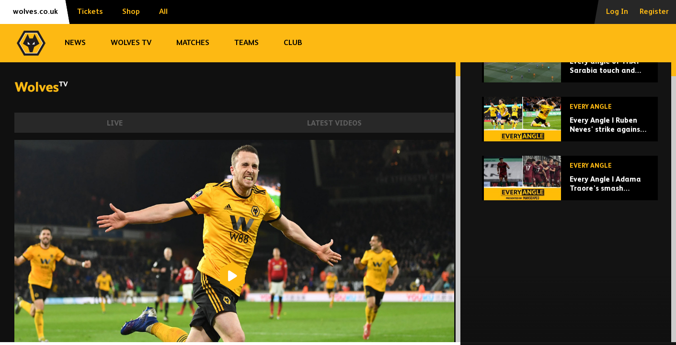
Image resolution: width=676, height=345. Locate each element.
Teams (246, 43)
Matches (192, 43)
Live (115, 123)
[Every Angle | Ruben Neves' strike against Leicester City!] (570, 185)
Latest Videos (334, 123)
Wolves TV (131, 43)
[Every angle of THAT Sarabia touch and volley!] (570, 126)
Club (293, 43)
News (75, 43)
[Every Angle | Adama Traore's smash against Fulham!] (570, 244)
